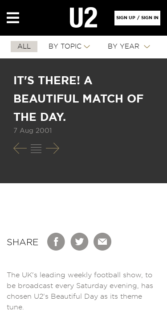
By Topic (65, 46)
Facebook (56, 241)
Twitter (79, 241)
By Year (125, 46)
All (24, 46)
